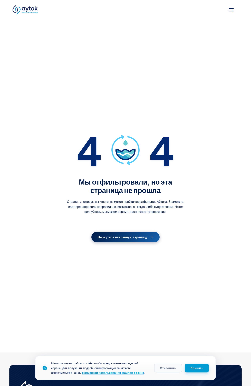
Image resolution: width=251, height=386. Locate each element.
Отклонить (168, 368)
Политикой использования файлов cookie (113, 372)
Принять (196, 368)
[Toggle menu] (231, 10)
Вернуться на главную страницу (125, 237)
